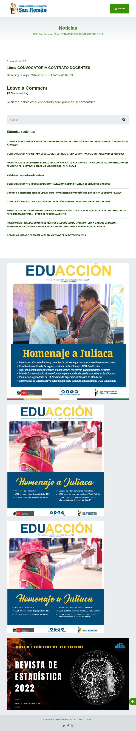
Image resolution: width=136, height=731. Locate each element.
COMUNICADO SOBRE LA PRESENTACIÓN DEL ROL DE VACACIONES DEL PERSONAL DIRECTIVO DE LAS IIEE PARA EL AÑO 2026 (67, 143)
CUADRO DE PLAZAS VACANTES (52, 75)
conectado (46, 102)
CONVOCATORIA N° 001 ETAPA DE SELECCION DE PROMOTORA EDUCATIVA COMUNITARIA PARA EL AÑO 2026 (65, 153)
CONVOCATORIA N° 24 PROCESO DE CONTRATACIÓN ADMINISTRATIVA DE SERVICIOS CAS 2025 (58, 183)
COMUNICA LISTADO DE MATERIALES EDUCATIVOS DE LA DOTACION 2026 (46, 235)
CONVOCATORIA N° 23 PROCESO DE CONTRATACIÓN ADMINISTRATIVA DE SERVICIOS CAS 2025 (58, 201)
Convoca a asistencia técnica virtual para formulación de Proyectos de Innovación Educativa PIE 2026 (64, 192)
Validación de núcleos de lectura (25, 175)
